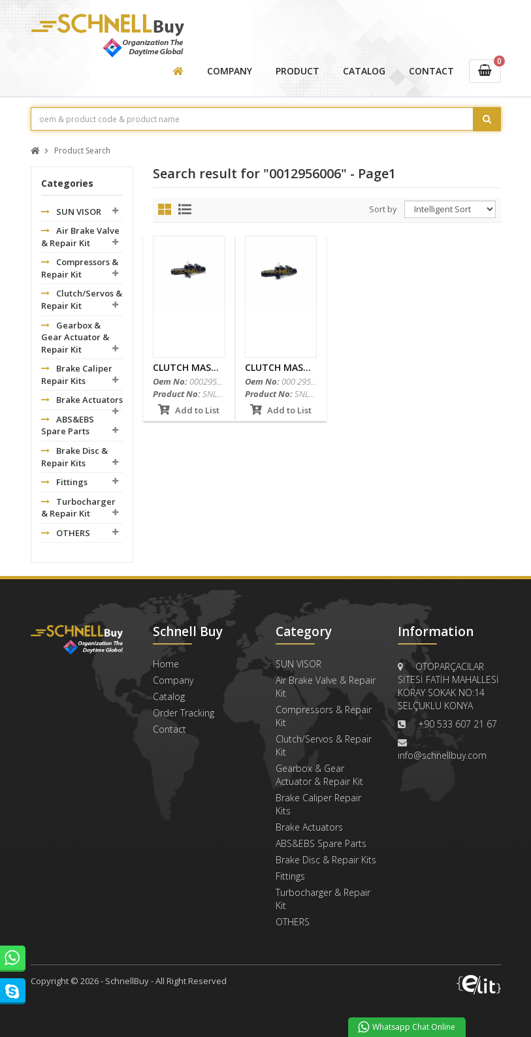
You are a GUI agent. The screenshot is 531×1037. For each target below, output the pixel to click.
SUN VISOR (71, 211)
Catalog (169, 696)
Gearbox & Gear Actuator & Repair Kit (75, 337)
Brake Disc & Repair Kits (74, 457)
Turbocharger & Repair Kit (78, 508)
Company (173, 680)
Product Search (82, 151)
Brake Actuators (82, 400)
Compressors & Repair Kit (79, 268)
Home (166, 664)
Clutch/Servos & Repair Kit (81, 299)
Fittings (64, 482)
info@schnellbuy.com (442, 755)
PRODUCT (297, 71)
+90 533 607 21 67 (457, 724)
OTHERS (65, 533)
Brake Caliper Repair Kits (76, 374)
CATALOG (364, 71)
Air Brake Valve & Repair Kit (80, 237)
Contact (169, 729)
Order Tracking (183, 713)
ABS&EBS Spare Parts (67, 425)
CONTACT (431, 71)
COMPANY (229, 71)
